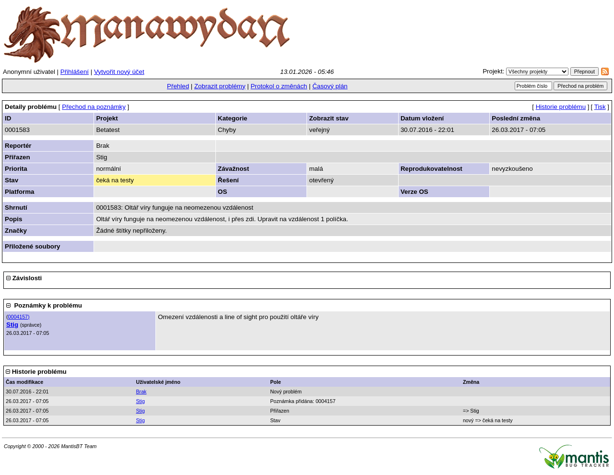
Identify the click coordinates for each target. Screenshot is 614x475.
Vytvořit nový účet (119, 71)
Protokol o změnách (278, 86)
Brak (141, 391)
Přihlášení (74, 71)
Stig (12, 324)
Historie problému (561, 106)
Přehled (178, 86)
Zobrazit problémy (220, 86)
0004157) (19, 317)
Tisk (600, 106)
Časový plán (329, 86)
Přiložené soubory (32, 246)
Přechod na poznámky (94, 106)
